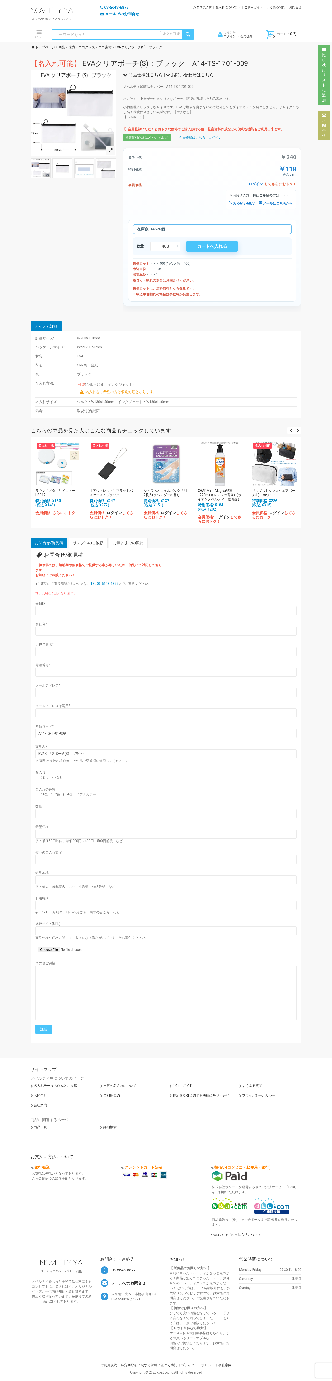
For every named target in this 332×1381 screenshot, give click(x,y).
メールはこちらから (276, 203)
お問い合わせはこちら (190, 74)
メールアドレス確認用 (52, 706)
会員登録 (246, 36)
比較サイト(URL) (47, 924)
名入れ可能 (171, 34)
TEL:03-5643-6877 (104, 584)
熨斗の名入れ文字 (48, 852)
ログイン (229, 36)
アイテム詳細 (46, 326)
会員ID (40, 603)
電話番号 (42, 665)
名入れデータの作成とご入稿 (55, 1086)
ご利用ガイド (253, 7)
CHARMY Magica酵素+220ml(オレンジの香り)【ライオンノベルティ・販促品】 (220, 495)
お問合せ (295, 7)
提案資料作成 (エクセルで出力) (147, 137)
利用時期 (42, 898)
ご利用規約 (111, 1095)
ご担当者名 (44, 644)
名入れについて (226, 7)
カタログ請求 (202, 7)
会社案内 (40, 1105)
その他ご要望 (45, 963)
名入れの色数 (45, 789)
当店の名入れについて (120, 1086)
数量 (38, 806)
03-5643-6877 (242, 203)
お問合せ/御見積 (49, 543)
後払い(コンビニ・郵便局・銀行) (242, 1167)
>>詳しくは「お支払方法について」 (237, 1235)
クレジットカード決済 (143, 1167)
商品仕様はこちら (143, 74)
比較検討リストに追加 (324, 75)
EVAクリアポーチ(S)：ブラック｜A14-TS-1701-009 (139, 63)
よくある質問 (276, 7)
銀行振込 (42, 1167)
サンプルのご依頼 (88, 543)
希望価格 (42, 827)
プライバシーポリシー (258, 1095)
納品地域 (42, 873)
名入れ (40, 772)
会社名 (41, 624)
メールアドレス (47, 685)
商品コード (44, 726)
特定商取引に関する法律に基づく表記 (201, 1095)
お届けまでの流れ (128, 543)
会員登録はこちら (192, 137)
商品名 (41, 747)
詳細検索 (110, 1127)
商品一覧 (40, 1127)
